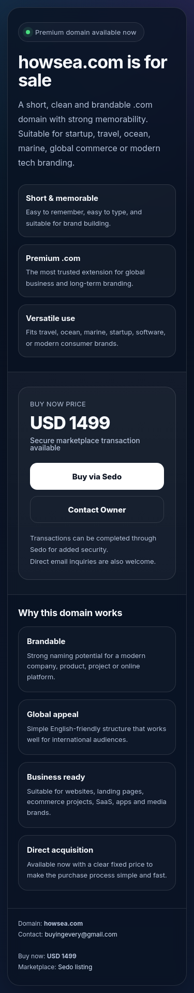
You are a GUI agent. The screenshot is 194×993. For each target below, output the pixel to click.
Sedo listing (75, 967)
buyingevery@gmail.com (80, 934)
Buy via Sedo (97, 476)
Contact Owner (97, 510)
